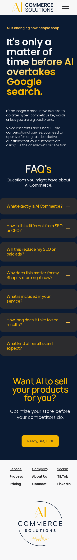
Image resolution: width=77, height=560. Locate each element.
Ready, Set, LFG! (40, 441)
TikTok (62, 476)
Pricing (15, 484)
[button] (65, 7)
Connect (39, 484)
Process (16, 476)
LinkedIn (64, 484)
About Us (39, 476)
